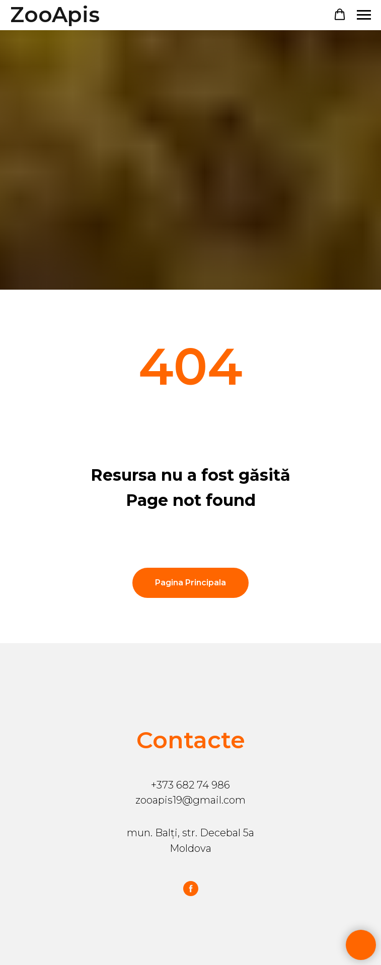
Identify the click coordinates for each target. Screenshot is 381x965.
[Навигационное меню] (364, 15)
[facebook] (190, 888)
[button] (340, 15)
